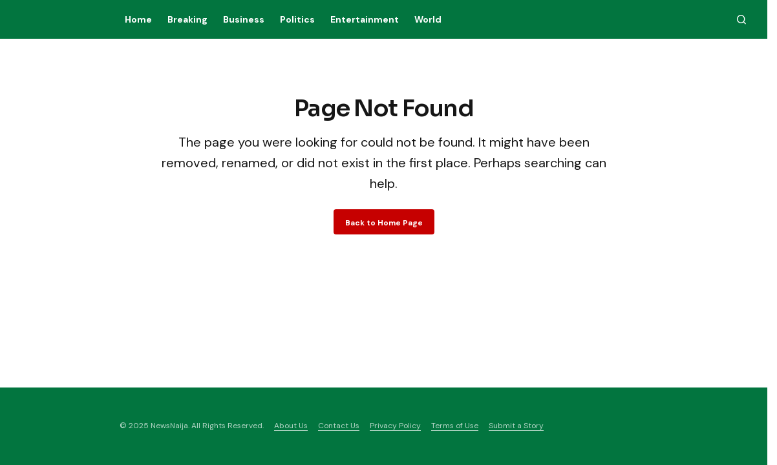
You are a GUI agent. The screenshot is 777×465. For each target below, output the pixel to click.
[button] (741, 19)
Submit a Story (516, 425)
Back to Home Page (384, 223)
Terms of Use (454, 425)
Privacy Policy (395, 425)
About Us (291, 425)
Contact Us (338, 425)
